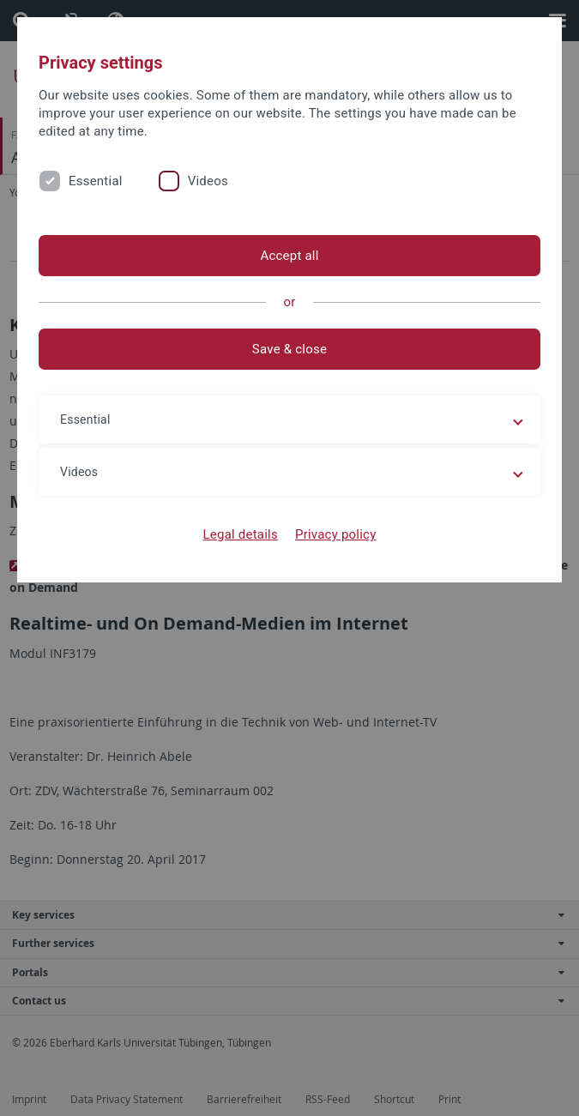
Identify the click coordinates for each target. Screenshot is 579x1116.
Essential (96, 181)
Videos (208, 181)
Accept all (289, 255)
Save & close (289, 349)
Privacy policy (336, 534)
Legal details (240, 534)
